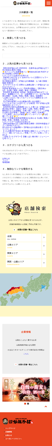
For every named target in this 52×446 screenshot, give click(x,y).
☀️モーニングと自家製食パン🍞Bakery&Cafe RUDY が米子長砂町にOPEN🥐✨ (25, 73)
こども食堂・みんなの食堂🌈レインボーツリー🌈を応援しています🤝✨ (25, 115)
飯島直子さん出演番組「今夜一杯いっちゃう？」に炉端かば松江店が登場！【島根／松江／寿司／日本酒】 (25, 111)
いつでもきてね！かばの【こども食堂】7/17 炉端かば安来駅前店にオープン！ (25, 104)
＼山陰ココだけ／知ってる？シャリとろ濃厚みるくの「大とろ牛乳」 (24, 99)
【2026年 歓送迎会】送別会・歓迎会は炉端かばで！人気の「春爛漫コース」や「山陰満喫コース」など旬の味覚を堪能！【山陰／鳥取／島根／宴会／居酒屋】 (25, 94)
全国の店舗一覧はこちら (25, 230)
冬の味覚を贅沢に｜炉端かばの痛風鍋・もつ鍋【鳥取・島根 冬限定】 (25, 82)
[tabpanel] (26, 389)
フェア (5, 160)
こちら (26, 354)
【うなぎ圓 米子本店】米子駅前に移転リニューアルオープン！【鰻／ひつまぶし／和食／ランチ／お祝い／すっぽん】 (25, 133)
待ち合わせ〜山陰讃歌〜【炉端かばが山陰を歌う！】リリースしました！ (25, 128)
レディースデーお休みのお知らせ (16, 122)
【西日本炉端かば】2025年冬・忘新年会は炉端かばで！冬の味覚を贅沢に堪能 (25, 69)
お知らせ (6, 158)
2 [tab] (28, 404)
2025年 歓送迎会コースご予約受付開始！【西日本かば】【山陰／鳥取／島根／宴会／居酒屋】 (24, 89)
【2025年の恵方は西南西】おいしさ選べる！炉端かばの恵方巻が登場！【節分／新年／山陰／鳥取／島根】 (25, 108)
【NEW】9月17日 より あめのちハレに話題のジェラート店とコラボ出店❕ (25, 78)
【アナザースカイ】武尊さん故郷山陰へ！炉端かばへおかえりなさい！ (25, 86)
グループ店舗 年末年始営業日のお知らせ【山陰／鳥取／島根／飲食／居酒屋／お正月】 (25, 119)
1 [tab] (25, 404)
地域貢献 (6, 162)
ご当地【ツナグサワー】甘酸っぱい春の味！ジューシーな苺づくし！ (25, 137)
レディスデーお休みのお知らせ (15, 76)
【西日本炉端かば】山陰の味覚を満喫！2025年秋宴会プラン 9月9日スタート (25, 124)
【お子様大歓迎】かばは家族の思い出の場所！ (22, 101)
